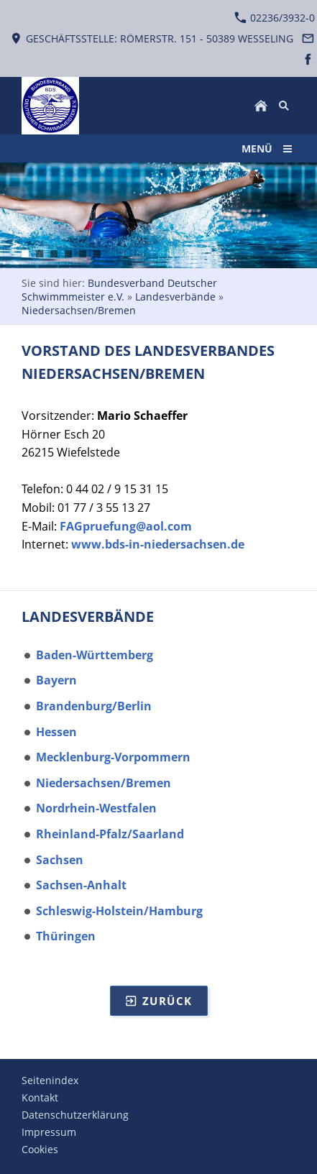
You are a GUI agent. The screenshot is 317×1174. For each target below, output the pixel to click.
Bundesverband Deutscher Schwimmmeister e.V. (119, 289)
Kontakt (40, 1097)
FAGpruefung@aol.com (126, 526)
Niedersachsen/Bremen (79, 310)
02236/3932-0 (274, 17)
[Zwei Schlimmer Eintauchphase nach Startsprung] (68, 254)
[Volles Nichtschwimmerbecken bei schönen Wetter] (82, 254)
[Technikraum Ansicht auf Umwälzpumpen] (54, 254)
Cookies (40, 1149)
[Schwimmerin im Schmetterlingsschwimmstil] (25, 254)
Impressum (49, 1132)
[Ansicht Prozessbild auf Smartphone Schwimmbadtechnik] (39, 254)
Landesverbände (175, 296)
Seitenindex (50, 1080)
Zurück (159, 1001)
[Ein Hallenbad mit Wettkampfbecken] (97, 254)
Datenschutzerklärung (75, 1115)
